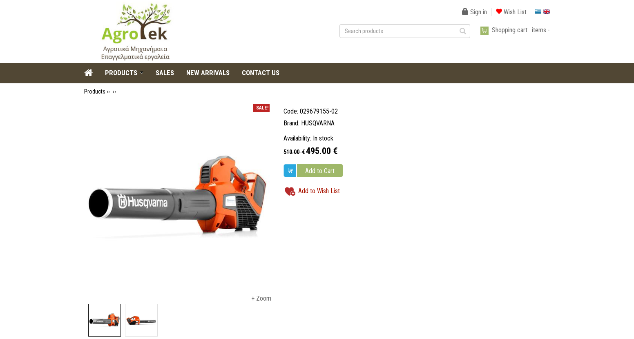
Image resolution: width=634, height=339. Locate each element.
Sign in (474, 12)
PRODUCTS (121, 73)
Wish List (511, 12)
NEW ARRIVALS (208, 73)
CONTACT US (260, 73)
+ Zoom (261, 298)
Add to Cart (320, 171)
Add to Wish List (319, 191)
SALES (165, 73)
